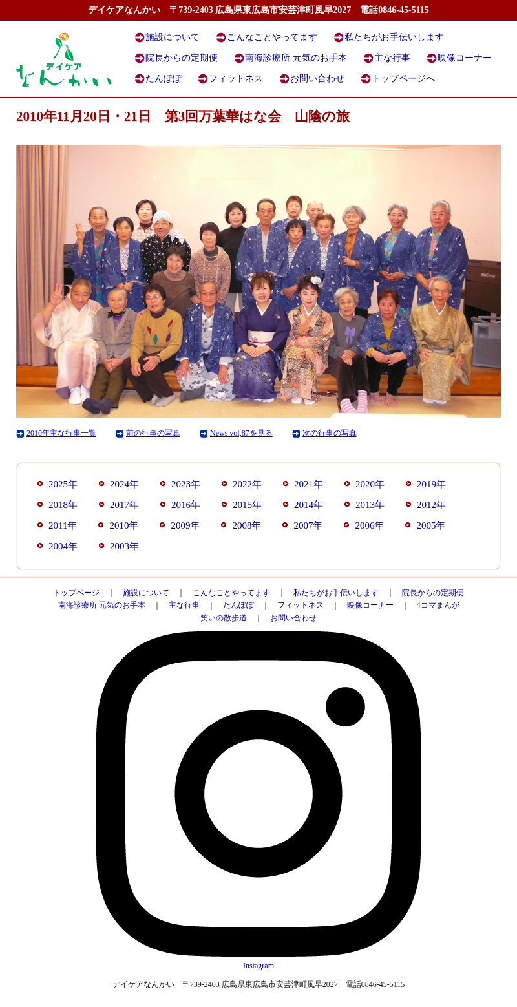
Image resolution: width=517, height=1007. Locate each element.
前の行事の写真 (153, 433)
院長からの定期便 (181, 58)
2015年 (247, 505)
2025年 (63, 484)
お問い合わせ (317, 78)
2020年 (370, 484)
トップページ (76, 592)
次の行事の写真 (329, 433)
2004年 (63, 546)
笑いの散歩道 (223, 617)
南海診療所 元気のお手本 (296, 58)
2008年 (246, 525)
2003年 (124, 546)
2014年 (308, 505)
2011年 (62, 525)
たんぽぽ (163, 78)
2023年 (185, 484)
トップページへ (403, 78)
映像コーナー (465, 58)
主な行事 (392, 58)
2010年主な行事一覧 (61, 433)
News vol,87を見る (241, 433)
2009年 (185, 525)
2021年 (308, 484)
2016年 (185, 505)
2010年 (123, 525)
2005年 (430, 525)
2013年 (370, 505)
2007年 (307, 525)
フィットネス (236, 78)
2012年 (431, 505)
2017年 (124, 505)
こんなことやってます (272, 37)
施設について (172, 37)
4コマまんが (438, 605)
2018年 (63, 505)
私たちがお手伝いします (394, 37)
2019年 (431, 484)
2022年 (247, 484)
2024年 (124, 484)
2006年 (369, 525)
